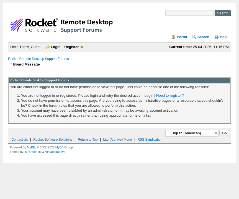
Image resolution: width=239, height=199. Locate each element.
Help (224, 37)
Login (55, 47)
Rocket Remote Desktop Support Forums (38, 59)
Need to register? (170, 95)
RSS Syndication (149, 140)
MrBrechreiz (33, 151)
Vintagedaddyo (55, 151)
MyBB (31, 147)
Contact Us (19, 140)
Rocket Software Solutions (52, 140)
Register (71, 47)
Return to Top (88, 140)
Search (203, 37)
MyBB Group (64, 147)
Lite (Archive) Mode (117, 140)
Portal (182, 37)
